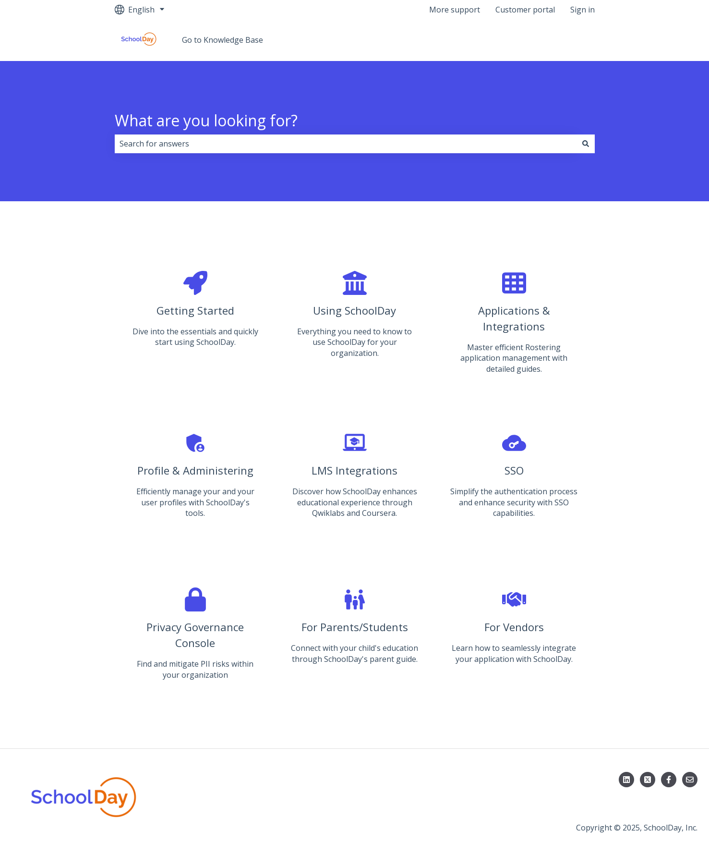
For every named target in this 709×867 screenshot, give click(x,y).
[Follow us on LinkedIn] (626, 779)
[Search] (586, 143)
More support (454, 9)
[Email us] (689, 779)
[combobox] (346, 143)
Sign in (582, 9)
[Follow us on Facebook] (668, 779)
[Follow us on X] (647, 779)
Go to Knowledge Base (222, 40)
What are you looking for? (206, 120)
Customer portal (525, 9)
